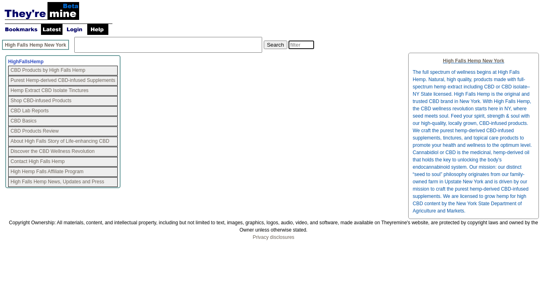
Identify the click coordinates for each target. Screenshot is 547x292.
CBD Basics (24, 121)
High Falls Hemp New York (35, 45)
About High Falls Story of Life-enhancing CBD (60, 141)
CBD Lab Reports (30, 111)
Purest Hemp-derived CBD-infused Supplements (63, 80)
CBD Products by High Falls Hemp (48, 70)
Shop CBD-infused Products (41, 100)
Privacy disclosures (274, 237)
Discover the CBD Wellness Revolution (53, 151)
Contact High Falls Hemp (38, 161)
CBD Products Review (35, 131)
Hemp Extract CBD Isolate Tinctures (49, 90)
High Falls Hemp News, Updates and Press (57, 182)
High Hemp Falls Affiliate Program (47, 171)
